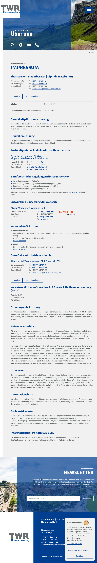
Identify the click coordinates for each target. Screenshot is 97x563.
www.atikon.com (46, 219)
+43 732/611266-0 (47, 212)
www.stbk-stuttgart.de (38, 170)
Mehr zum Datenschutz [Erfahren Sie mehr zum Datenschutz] (74, 543)
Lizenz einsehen (19, 241)
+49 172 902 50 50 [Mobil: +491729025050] (39, 84)
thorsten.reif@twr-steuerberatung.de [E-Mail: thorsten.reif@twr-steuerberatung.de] (46, 89)
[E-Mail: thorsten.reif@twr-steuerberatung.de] (29, 45)
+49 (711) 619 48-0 (37, 162)
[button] (37, 45)
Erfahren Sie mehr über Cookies (77, 550)
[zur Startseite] (10, 12)
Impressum (45, 556)
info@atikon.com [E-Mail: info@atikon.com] (46, 217)
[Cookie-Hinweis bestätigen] (80, 556)
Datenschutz (58, 556)
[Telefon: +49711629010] (50, 537)
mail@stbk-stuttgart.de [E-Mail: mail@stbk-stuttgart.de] (38, 167)
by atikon (92, 52)
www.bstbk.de (74, 192)
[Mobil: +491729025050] (50, 542)
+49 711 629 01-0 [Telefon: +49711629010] (39, 81)
